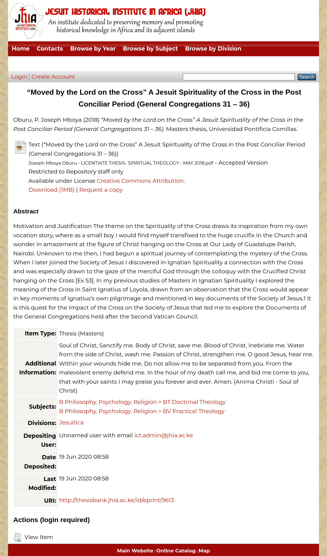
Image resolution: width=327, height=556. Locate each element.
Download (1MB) (51, 189)
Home (20, 48)
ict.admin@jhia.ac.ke (163, 435)
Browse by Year (93, 48)
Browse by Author (112, 63)
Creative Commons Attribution (140, 180)
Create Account (53, 76)
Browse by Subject (150, 48)
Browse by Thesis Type (45, 63)
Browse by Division (213, 48)
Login (19, 76)
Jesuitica (71, 422)
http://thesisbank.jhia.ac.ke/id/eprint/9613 (116, 500)
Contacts (50, 48)
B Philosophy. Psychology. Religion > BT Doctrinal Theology (142, 402)
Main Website (135, 551)
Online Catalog (176, 551)
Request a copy (101, 189)
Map (204, 551)
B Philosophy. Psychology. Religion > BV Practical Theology (141, 411)
